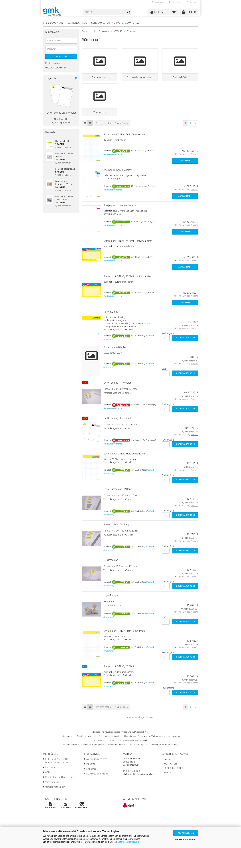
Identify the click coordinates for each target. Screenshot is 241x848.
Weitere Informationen (185, 839)
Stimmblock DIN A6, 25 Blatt (118, 677)
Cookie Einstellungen (55, 798)
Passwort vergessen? (55, 67)
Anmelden (61, 56)
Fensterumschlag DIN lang (117, 500)
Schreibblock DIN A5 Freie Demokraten (124, 642)
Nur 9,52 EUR (61, 119)
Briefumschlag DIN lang (116, 535)
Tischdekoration (99, 22)
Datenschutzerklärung (128, 842)
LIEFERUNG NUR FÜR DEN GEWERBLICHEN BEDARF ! (58, 772)
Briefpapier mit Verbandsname (119, 216)
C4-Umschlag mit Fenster (117, 394)
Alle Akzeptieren (186, 833)
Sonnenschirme (77, 22)
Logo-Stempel (110, 606)
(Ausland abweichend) (112, 166)
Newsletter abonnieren (97, 785)
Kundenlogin (175, 2)
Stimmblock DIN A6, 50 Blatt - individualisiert (127, 287)
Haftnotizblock (111, 323)
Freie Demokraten (54, 22)
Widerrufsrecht (52, 793)
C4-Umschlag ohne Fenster (118, 429)
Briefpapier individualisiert (117, 181)
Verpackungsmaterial (125, 22)
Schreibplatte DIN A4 (114, 358)
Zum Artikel (185, 172)
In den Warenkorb (185, 349)
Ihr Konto (90, 775)
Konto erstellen (52, 63)
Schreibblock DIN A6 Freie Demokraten (124, 465)
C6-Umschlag (110, 571)
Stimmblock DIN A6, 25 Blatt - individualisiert (127, 252)
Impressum (50, 778)
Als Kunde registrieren (96, 770)
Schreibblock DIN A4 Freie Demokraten (124, 145)
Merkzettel (192, 2)
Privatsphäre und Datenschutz (59, 788)
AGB (47, 783)
